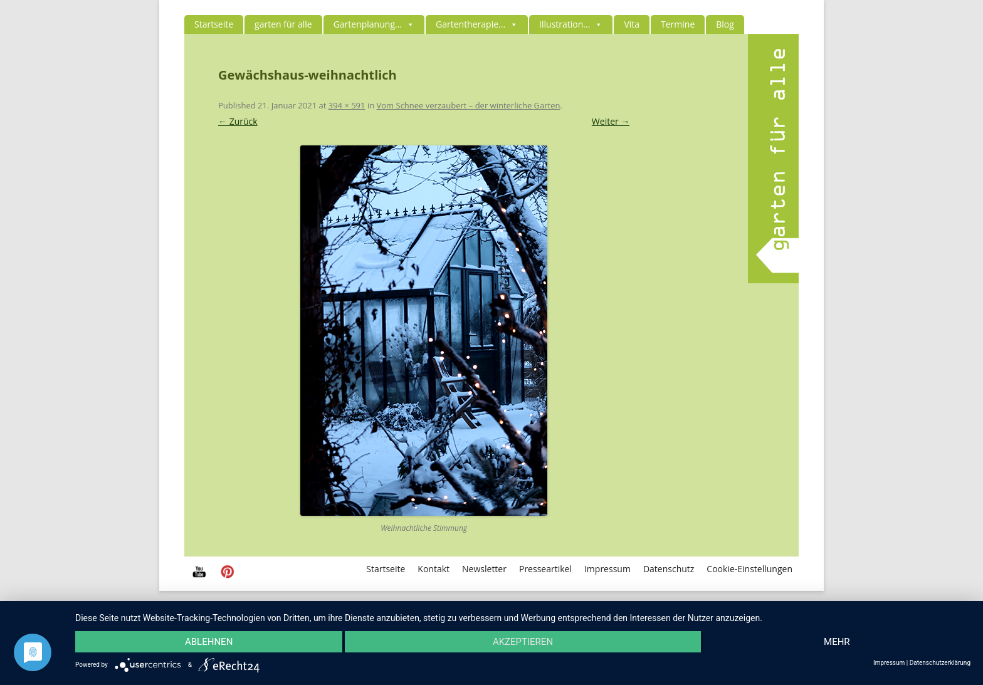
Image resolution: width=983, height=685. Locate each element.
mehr (837, 641)
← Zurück (238, 121)
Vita (631, 24)
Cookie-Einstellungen (749, 569)
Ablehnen (209, 641)
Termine (678, 24)
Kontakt (433, 569)
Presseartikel (545, 569)
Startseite (213, 24)
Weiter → (611, 121)
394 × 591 (347, 105)
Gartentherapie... (477, 24)
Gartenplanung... (374, 24)
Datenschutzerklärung (940, 663)
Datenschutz (668, 569)
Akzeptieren (523, 641)
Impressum (607, 569)
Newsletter (484, 569)
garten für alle (283, 24)
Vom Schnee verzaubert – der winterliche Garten (468, 105)
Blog (725, 24)
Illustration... (570, 24)
